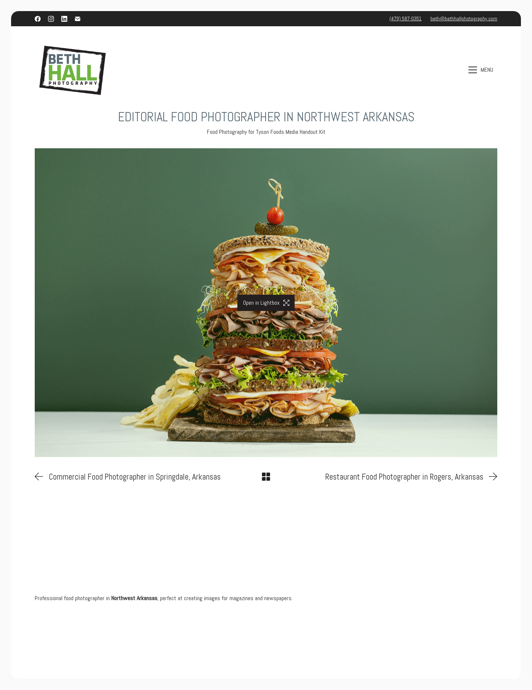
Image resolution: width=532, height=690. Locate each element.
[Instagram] (51, 19)
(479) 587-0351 (405, 18)
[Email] (78, 19)
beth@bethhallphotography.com (463, 18)
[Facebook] (38, 19)
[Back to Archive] (266, 477)
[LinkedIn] (64, 19)
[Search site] (451, 70)
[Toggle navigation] (481, 69)
